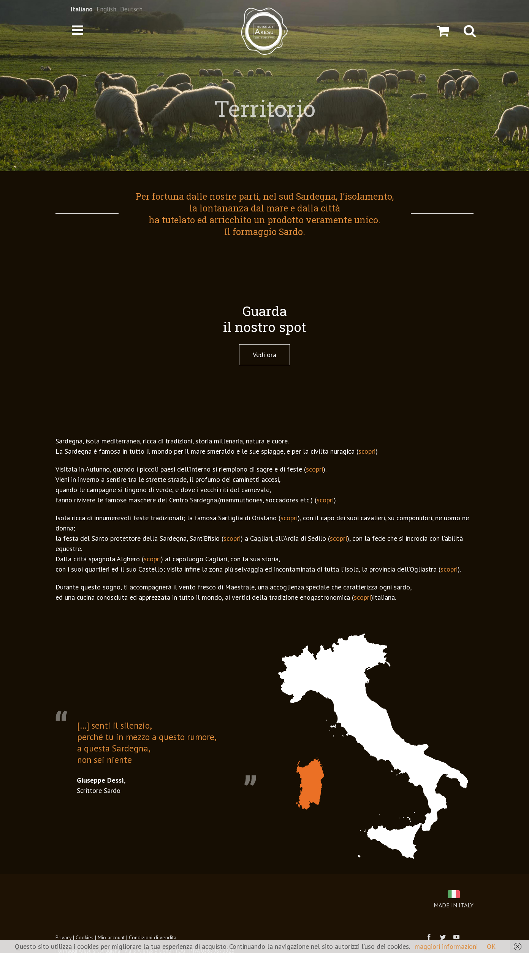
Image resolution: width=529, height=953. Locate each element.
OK (491, 946)
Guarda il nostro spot (264, 318)
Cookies (84, 937)
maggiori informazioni (446, 946)
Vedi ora (264, 354)
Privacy (63, 937)
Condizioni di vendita (152, 937)
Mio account (111, 937)
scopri (366, 451)
